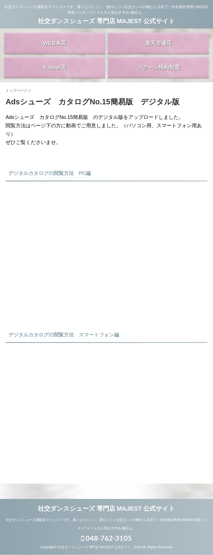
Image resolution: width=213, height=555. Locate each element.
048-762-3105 (106, 541)
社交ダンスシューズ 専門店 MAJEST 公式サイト (106, 21)
